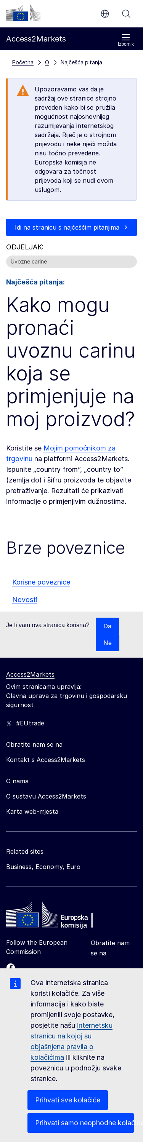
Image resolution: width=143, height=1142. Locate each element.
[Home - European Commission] (61, 917)
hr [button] (104, 13)
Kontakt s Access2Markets (45, 759)
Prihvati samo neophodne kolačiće (84, 1123)
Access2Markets (30, 674)
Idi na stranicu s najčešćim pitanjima (67, 227)
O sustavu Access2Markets (46, 796)
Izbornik (126, 40)
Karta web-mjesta (32, 811)
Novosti (24, 600)
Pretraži (126, 13)
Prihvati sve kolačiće (67, 1100)
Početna (23, 62)
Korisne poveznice (41, 582)
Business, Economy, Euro (43, 866)
